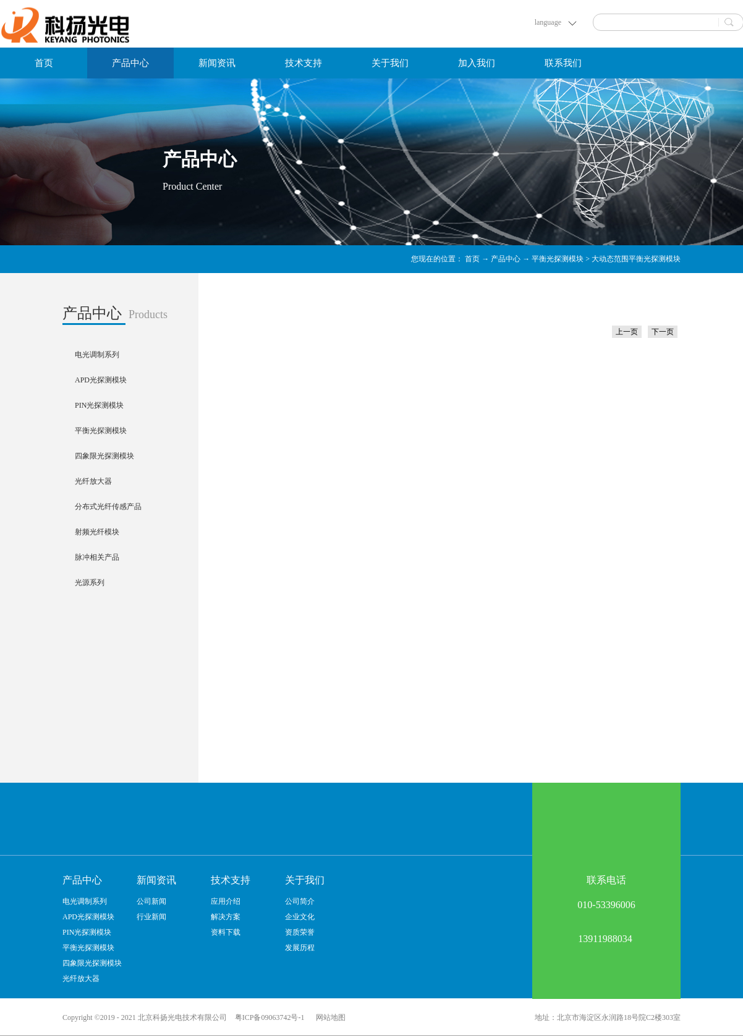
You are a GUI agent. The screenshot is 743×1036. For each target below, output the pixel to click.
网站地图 (329, 1017)
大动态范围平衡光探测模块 (636, 259)
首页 (44, 63)
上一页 (627, 331)
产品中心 (505, 259)
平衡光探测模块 (558, 259)
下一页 (663, 331)
